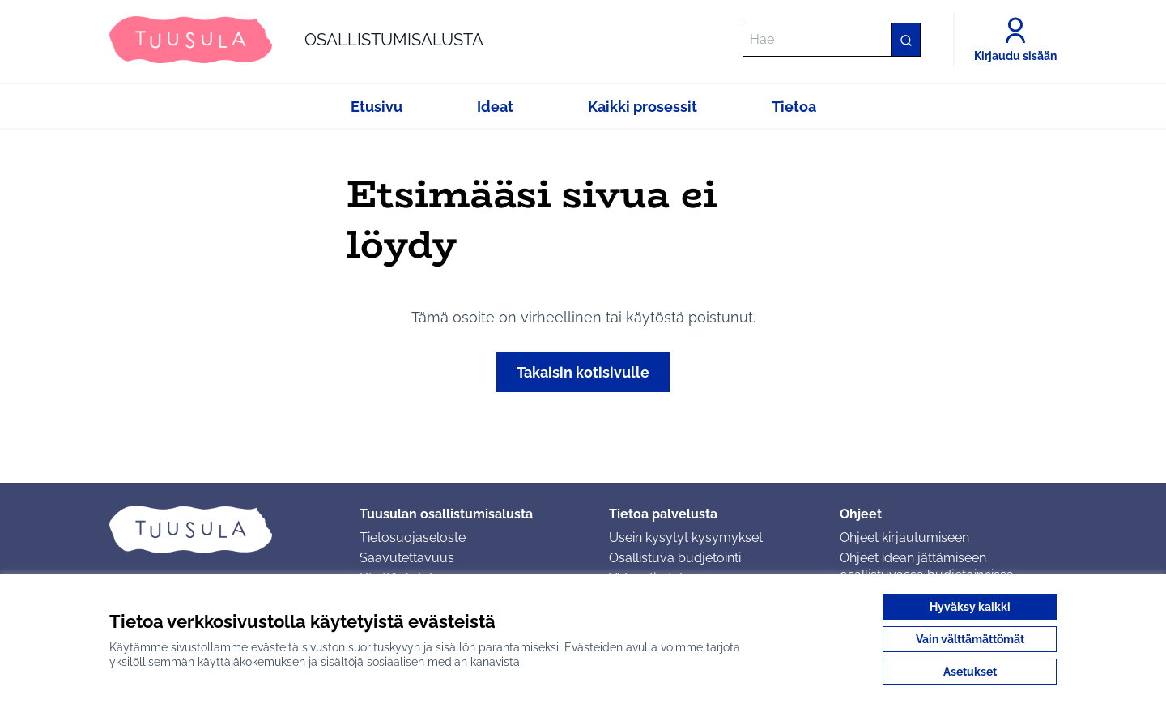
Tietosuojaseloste (413, 537)
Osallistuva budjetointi (675, 557)
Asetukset (970, 671)
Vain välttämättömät (970, 639)
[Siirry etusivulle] (296, 39)
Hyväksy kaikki (970, 606)
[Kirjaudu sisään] (1015, 39)
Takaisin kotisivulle (583, 372)
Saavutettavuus (407, 557)
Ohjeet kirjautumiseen (904, 537)
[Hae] (831, 39)
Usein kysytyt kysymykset (686, 537)
